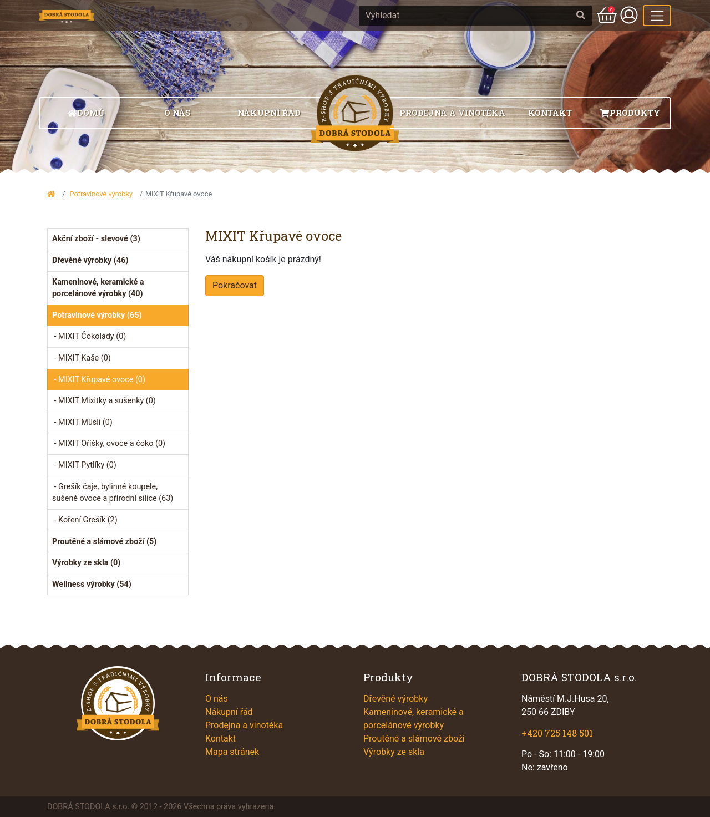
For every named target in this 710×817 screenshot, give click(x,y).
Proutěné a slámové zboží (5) (104, 541)
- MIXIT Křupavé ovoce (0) (98, 379)
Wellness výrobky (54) (91, 584)
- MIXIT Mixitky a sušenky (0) (104, 400)
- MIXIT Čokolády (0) (89, 336)
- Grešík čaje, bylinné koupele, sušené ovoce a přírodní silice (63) (112, 493)
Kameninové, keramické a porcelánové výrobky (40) (98, 288)
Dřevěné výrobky (395, 698)
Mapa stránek (232, 752)
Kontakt (550, 113)
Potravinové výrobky (101, 194)
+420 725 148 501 (557, 733)
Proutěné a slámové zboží (414, 738)
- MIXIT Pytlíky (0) (84, 465)
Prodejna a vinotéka (452, 113)
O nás (177, 113)
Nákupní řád (269, 113)
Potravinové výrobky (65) (96, 315)
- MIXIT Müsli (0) (82, 422)
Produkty (630, 113)
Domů (85, 113)
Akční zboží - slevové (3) (96, 238)
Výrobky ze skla (393, 752)
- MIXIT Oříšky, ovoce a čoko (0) (108, 443)
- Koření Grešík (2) (85, 520)
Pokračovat (234, 285)
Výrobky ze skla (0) (86, 562)
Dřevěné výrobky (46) (90, 260)
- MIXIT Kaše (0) (81, 358)
